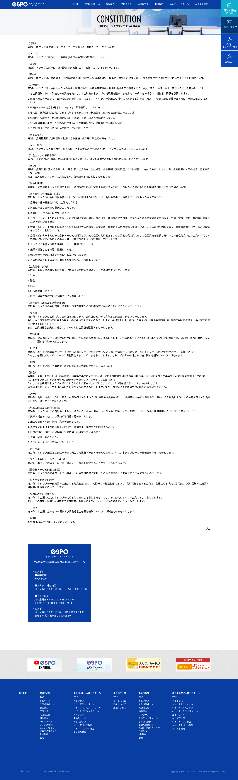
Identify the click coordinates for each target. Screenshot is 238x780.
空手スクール (79, 718)
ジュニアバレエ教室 (82, 725)
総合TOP (23, 692)
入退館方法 (143, 3)
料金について (119, 704)
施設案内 (110, 3)
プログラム (126, 3)
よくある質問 (201, 3)
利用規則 (44, 734)
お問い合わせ (27, 771)
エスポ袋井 (144, 692)
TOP (42, 697)
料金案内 (159, 3)
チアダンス (78, 714)
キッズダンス (79, 721)
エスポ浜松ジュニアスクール (87, 692)
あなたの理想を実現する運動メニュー (50, 729)
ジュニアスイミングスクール (87, 707)
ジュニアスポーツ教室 (84, 728)
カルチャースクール (179, 3)
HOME (75, 3)
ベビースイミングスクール (86, 711)
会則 (42, 737)
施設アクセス (119, 707)
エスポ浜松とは (92, 3)
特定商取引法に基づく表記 (56, 771)
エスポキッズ (119, 692)
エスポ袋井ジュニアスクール (186, 692)
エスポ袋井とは (146, 704)
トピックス (45, 700)
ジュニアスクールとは (84, 704)
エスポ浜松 (45, 692)
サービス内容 (119, 700)
